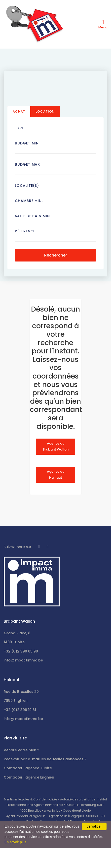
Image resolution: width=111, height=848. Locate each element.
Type (19, 128)
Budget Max (27, 164)
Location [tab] (45, 111)
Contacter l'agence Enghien (29, 777)
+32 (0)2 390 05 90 (21, 651)
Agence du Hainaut (55, 474)
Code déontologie (77, 810)
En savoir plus (15, 842)
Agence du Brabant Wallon (56, 446)
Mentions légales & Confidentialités (30, 799)
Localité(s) (27, 185)
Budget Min (27, 143)
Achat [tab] (19, 111)
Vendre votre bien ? (21, 750)
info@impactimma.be (23, 660)
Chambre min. (29, 200)
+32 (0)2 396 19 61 (20, 709)
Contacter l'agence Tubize (28, 768)
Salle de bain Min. (33, 215)
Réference (25, 231)
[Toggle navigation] (102, 24)
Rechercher (55, 255)
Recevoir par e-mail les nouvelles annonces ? (45, 759)
